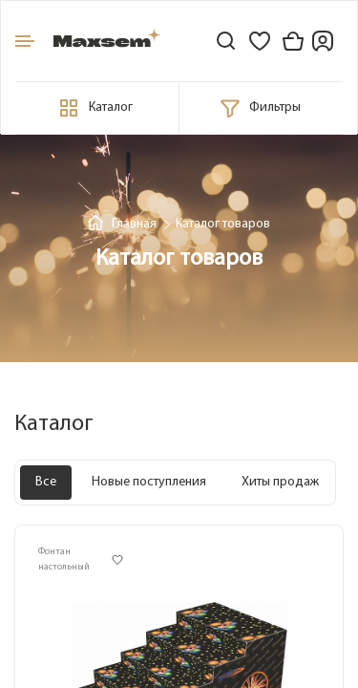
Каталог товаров (223, 224)
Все (45, 482)
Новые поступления (149, 482)
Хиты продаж (280, 482)
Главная (134, 224)
